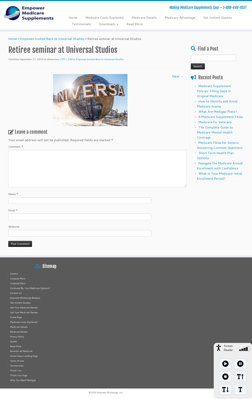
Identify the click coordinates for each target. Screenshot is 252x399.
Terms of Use (17, 360)
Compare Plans (18, 278)
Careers (14, 273)
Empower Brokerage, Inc (110, 392)
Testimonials (81, 24)
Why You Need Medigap (23, 380)
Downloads (108, 24)
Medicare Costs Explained (104, 17)
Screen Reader (228, 348)
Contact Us (16, 293)
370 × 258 (65, 59)
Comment (15, 147)
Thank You (16, 370)
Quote (13, 341)
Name (13, 194)
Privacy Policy (17, 336)
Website (13, 227)
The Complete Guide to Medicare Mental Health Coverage (215, 132)
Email (13, 210)
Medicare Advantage (180, 17)
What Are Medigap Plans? (217, 111)
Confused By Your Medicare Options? (30, 288)
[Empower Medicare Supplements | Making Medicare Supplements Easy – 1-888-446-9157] (29, 13)
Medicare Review (19, 331)
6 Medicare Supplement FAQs (220, 116)
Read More (135, 24)
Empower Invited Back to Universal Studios (52, 38)
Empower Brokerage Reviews (25, 298)
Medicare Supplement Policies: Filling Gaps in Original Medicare (214, 91)
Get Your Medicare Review (24, 307)
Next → (178, 76)
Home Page (16, 317)
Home (73, 17)
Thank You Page (18, 375)
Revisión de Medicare (21, 351)
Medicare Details (144, 17)
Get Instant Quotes (217, 17)
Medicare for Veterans (215, 122)
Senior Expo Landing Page (24, 356)
